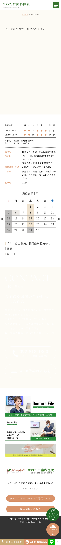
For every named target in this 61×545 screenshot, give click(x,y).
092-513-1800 (29, 167)
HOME (25, 14)
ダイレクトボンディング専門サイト (30, 498)
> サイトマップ (30, 488)
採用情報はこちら (30, 509)
